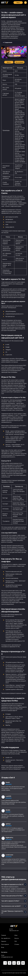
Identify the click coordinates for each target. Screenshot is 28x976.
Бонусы (16, 938)
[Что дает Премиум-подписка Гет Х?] (14, 912)
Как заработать (5, 938)
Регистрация (5, 944)
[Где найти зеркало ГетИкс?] (14, 901)
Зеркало (3, 941)
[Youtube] (14, 963)
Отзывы (16, 944)
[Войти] (9, 62)
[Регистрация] (19, 62)
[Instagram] (23, 963)
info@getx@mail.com (7, 957)
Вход (2, 947)
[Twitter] (18, 963)
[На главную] (14, 926)
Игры (15, 935)
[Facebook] (9, 963)
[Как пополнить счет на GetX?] (14, 906)
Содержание (8, 42)
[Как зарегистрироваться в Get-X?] (14, 884)
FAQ (15, 941)
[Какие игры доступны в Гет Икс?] (14, 896)
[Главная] (4, 3)
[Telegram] (5, 963)
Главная (3, 935)
